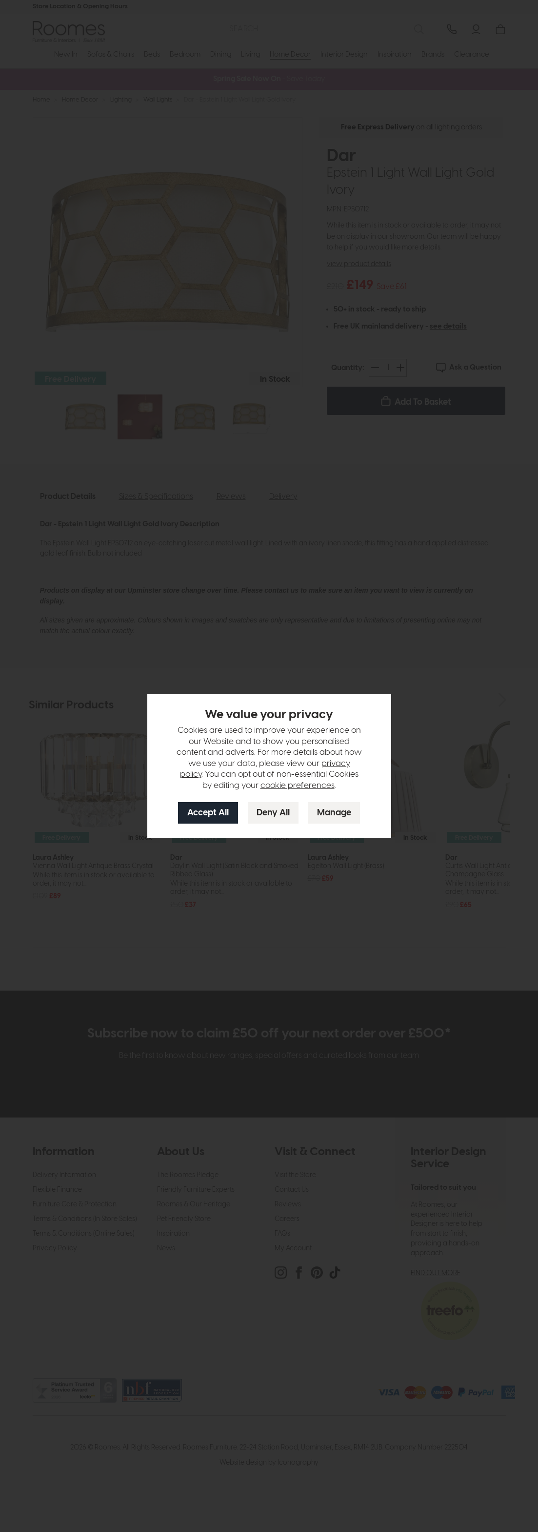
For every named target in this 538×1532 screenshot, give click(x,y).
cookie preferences (297, 785)
